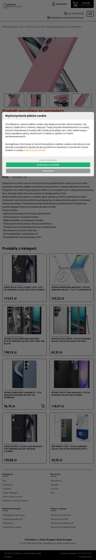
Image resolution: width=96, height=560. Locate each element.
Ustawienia (48, 170)
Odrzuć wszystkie (48, 160)
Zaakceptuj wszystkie (48, 164)
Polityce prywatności (34, 150)
